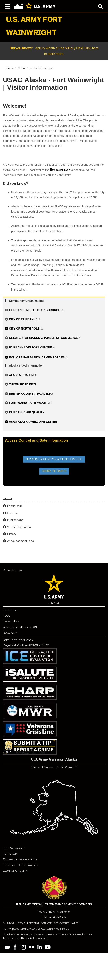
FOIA (6, 615)
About (22, 68)
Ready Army (10, 632)
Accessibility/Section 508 (20, 627)
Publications (15, 520)
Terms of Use (11, 621)
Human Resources (14, 928)
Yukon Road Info (22, 384)
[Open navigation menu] (7, 6)
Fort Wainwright (14, 848)
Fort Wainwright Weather (30, 402)
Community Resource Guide (20, 859)
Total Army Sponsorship (54, 923)
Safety (75, 923)
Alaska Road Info (23, 375)
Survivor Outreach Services (20, 923)
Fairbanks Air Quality (26, 412)
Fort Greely (10, 853)
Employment (10, 610)
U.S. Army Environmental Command (24, 934)
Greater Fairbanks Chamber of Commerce (44, 337)
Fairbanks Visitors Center (30, 347)
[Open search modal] (100, 6)
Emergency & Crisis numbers (20, 865)
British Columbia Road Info (31, 393)
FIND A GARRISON (54, 917)
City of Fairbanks (23, 319)
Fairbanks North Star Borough (35, 310)
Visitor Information (19, 527)
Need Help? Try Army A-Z (18, 640)
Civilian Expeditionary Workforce (47, 928)
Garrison (12, 513)
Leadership (14, 506)
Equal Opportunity (15, 870)
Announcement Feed (20, 541)
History (11, 534)
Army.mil (54, 602)
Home (10, 68)
